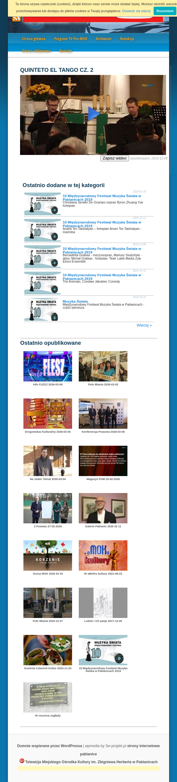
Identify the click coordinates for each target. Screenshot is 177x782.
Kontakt (65, 50)
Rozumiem (165, 11)
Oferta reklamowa (36, 50)
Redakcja (127, 38)
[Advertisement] (88, 769)
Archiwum (103, 38)
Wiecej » (144, 325)
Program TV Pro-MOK (70, 38)
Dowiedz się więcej (136, 11)
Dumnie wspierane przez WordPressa (49, 746)
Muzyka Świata (75, 301)
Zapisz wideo (115, 158)
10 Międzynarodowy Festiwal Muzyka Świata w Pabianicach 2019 (102, 197)
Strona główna (33, 38)
